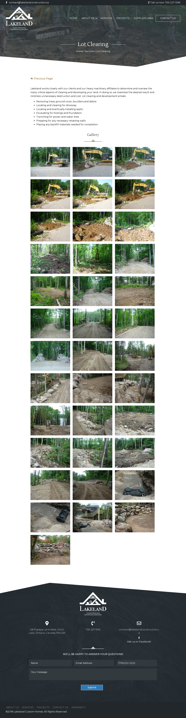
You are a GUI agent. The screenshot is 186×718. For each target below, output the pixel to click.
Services (106, 18)
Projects (123, 18)
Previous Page (42, 78)
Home (73, 18)
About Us (88, 18)
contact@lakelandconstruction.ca (29, 2)
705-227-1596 (172, 2)
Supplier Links (143, 18)
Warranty (78, 707)
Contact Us (168, 18)
